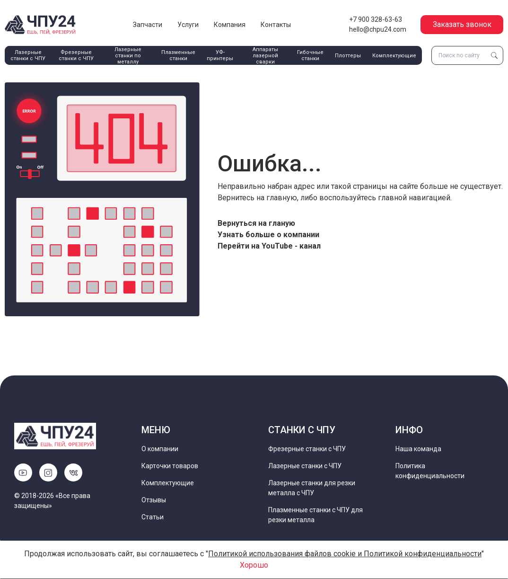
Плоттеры (348, 56)
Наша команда (418, 449)
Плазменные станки (178, 55)
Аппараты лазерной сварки (265, 55)
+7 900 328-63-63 (375, 19)
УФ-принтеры (220, 55)
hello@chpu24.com (377, 29)
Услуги (188, 24)
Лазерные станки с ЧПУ (27, 55)
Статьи (152, 517)
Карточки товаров (169, 466)
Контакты (276, 24)
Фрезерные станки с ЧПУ (76, 55)
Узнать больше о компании (268, 234)
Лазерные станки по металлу (127, 55)
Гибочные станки (310, 55)
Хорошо (254, 565)
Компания (229, 24)
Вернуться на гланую (256, 223)
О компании (159, 449)
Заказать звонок (462, 24)
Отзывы (153, 500)
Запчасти (147, 24)
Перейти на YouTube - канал (269, 245)
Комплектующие (394, 56)
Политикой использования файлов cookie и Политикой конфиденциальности (345, 553)
